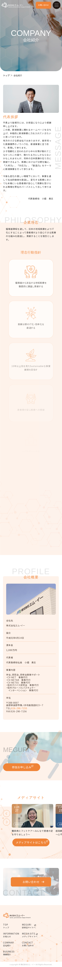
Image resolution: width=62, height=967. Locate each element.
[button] (6, 813)
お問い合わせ (43, 5)
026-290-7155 (19, 708)
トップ (6, 75)
